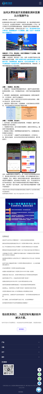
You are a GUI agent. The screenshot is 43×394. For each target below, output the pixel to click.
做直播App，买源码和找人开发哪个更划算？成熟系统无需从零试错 (19, 288)
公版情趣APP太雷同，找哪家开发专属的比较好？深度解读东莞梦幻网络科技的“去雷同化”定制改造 (21, 254)
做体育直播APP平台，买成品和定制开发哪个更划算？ (15, 278)
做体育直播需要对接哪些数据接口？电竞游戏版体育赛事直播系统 (18, 284)
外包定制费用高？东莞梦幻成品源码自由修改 (13, 268)
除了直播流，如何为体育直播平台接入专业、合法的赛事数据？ (18, 299)
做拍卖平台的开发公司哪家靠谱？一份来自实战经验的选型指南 (18, 240)
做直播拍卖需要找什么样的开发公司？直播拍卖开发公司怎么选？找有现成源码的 (21, 259)
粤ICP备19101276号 (31, 385)
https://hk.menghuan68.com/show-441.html (24, 193)
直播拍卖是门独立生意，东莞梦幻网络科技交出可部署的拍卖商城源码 (20, 274)
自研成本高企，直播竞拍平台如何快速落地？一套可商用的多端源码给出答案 (21, 295)
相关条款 (20, 391)
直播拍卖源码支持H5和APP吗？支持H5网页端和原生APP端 (17, 281)
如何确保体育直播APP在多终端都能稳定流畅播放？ (15, 303)
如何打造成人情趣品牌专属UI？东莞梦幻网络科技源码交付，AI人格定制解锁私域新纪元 (21, 264)
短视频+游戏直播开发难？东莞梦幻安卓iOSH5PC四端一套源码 (18, 271)
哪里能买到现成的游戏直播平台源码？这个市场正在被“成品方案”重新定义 (21, 250)
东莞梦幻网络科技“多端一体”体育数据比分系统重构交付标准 (17, 291)
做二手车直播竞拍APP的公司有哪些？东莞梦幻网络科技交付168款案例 (20, 246)
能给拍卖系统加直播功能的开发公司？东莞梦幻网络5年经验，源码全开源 (20, 243)
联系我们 (21, 329)
